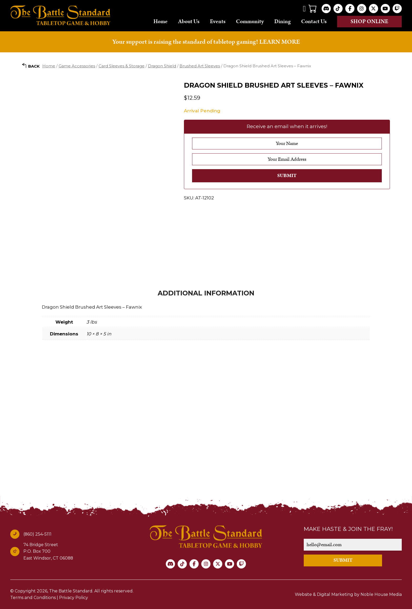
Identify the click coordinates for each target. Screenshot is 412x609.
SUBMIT (343, 560)
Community (250, 21)
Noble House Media (381, 594)
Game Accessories (77, 65)
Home (160, 21)
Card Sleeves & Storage (122, 65)
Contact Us (314, 21)
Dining (282, 21)
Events (217, 21)
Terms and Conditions (33, 597)
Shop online (369, 22)
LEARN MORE (279, 41)
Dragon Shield (162, 65)
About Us (188, 21)
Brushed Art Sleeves (199, 65)
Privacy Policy (73, 597)
